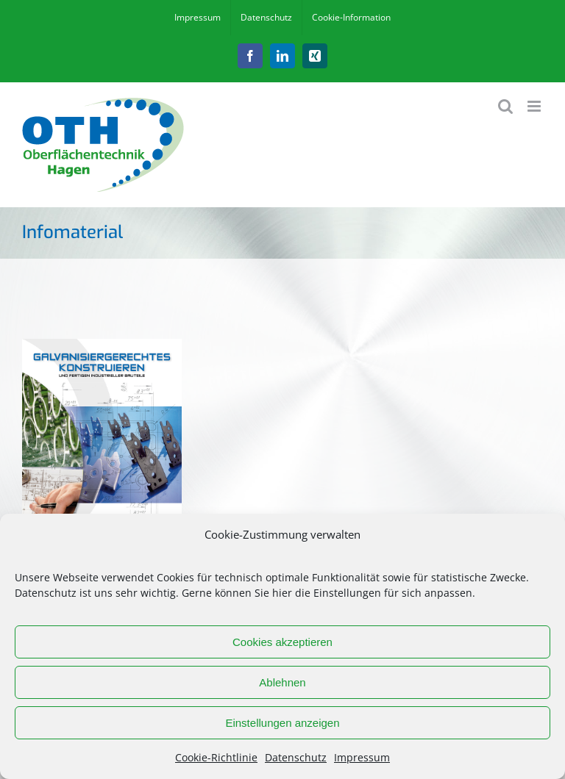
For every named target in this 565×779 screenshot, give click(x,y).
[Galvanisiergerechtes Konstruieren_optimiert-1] (102, 345)
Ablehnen (282, 682)
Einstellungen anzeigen (282, 723)
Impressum (362, 757)
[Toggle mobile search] (505, 106)
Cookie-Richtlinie (216, 757)
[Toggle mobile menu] (535, 106)
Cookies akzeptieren (282, 642)
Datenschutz (296, 757)
